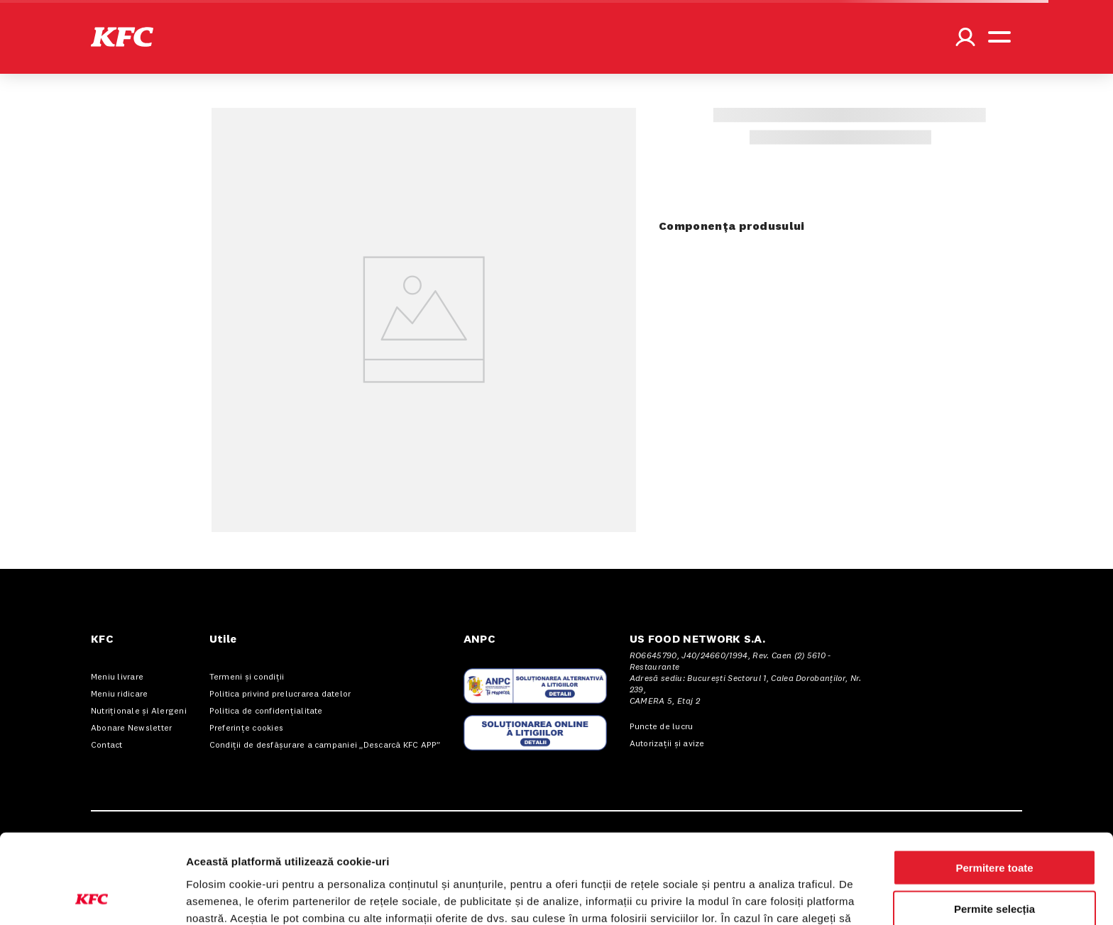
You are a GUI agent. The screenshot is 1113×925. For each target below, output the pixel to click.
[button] (122, 37)
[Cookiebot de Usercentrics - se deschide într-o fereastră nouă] (92, 897)
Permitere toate (994, 783)
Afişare (709, 897)
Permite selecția (994, 825)
